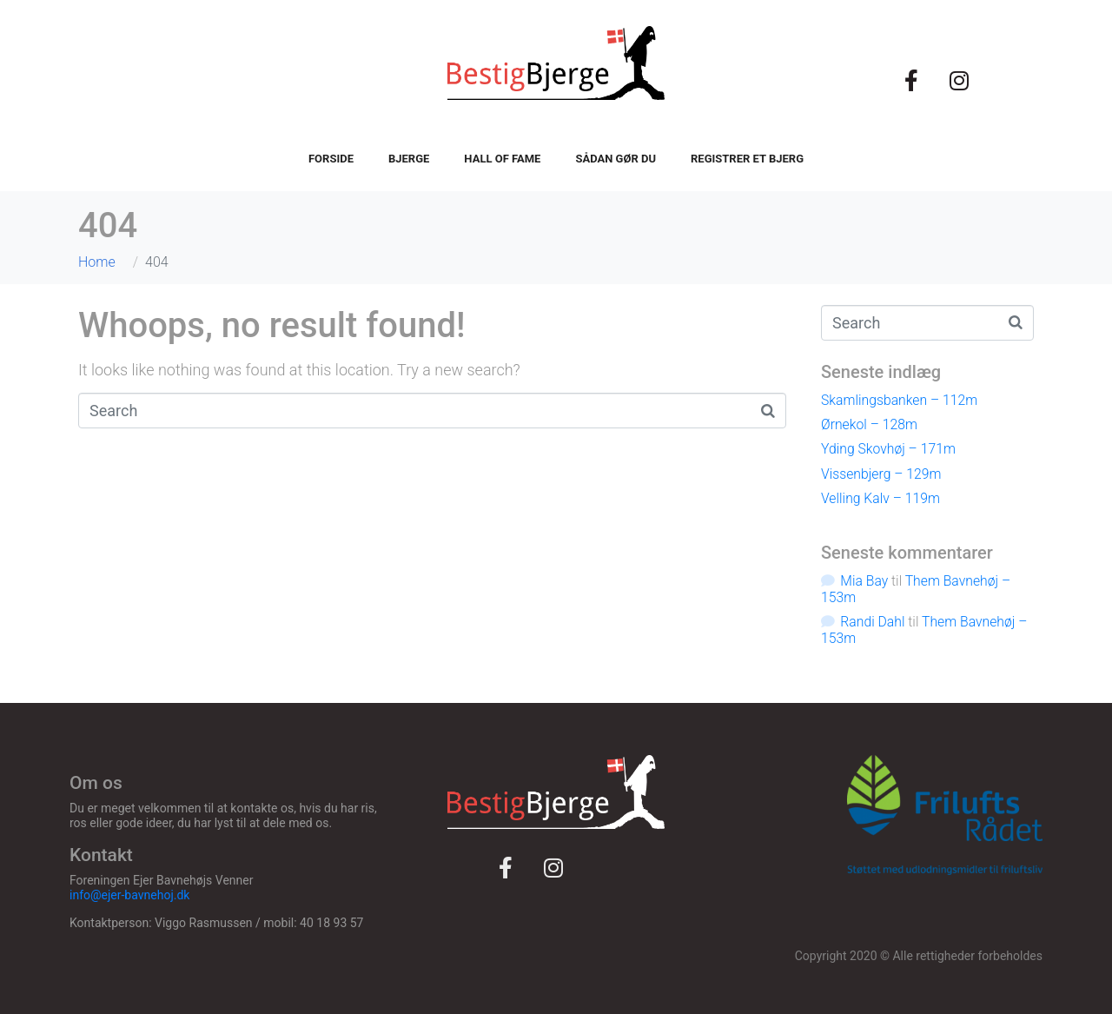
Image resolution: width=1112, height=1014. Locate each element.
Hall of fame (502, 158)
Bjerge (408, 158)
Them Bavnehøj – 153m (915, 589)
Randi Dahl (872, 621)
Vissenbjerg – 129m (881, 474)
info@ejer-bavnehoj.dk (129, 895)
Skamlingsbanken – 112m (899, 400)
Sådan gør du (615, 158)
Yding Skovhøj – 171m (888, 449)
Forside (331, 158)
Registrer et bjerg (747, 158)
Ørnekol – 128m (869, 424)
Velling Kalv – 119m (880, 498)
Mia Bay (864, 581)
